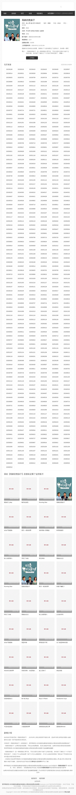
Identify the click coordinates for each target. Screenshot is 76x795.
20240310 (21, 98)
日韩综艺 (38, 23)
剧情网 (39, 761)
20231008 (44, 81)
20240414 (9, 102)
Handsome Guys (62, 698)
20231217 (21, 90)
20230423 (44, 69)
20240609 (32, 106)
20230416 (32, 69)
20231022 (67, 81)
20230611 (55, 73)
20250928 (21, 151)
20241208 (32, 122)
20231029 (9, 85)
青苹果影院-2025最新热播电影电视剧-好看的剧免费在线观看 (20, 784)
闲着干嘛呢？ (61, 586)
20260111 (44, 159)
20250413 (21, 135)
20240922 (44, 114)
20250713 (32, 143)
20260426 (55, 463)
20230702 (21, 77)
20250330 (67, 131)
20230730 (67, 77)
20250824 (32, 147)
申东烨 (28, 31)
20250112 (9, 127)
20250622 (67, 139)
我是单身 (24, 642)
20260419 (44, 463)
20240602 (21, 106)
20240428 (32, 102)
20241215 (44, 122)
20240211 (44, 94)
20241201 (21, 122)
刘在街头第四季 (9, 670)
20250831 (44, 147)
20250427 (44, 135)
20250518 (9, 139)
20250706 (21, 143)
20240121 (9, 94)
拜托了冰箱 (25, 558)
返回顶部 (42, 778)
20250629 (9, 143)
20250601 (32, 139)
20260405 (21, 463)
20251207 (55, 155)
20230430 (55, 69)
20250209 (55, 127)
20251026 (67, 151)
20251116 (32, 155)
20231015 (55, 81)
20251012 (44, 151)
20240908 (21, 114)
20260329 (9, 463)
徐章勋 (33, 31)
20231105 (21, 85)
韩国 (49, 23)
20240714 (21, 110)
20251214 (67, 155)
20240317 (32, 98)
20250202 (44, 127)
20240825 (67, 110)
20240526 (9, 106)
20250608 (44, 139)
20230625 (9, 77)
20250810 (9, 147)
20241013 (9, 118)
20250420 (32, 135)
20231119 (44, 85)
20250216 (67, 127)
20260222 (55, 258)
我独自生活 (60, 558)
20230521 (21, 73)
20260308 (9, 262)
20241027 (32, 118)
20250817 (21, 147)
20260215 (44, 258)
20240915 (32, 114)
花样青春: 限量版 (44, 530)
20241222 (55, 122)
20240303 (9, 98)
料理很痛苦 (60, 530)
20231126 (55, 85)
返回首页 (34, 778)
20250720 (44, 143)
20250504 (55, 135)
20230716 (44, 77)
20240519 (67, 102)
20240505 (44, 102)
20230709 (32, 77)
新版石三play (8, 502)
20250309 (32, 131)
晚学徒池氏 (25, 502)
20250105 (67, 122)
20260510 (9, 467)
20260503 (67, 463)
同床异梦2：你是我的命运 (30, 670)
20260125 (67, 159)
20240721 (32, 110)
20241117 (67, 118)
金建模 (42, 31)
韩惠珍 (37, 31)
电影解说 (40, 13)
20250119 (21, 127)
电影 (5, 13)
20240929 (55, 114)
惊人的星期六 (8, 558)
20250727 (55, 143)
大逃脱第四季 (26, 726)
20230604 (44, 73)
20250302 (21, 131)
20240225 (67, 94)
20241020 (21, 118)
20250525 (21, 139)
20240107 (55, 90)
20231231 (44, 90)
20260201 (9, 163)
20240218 (55, 94)
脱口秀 (33, 23)
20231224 (32, 90)
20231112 (32, 85)
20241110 (55, 118)
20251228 (21, 159)
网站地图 (67, 792)
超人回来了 (42, 670)
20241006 (67, 114)
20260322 (44, 360)
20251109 (21, 155)
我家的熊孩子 (61, 502)
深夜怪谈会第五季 (44, 726)
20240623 (55, 106)
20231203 (67, 85)
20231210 (9, 90)
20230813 (21, 81)
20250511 (67, 135)
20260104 (32, 159)
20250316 (44, 131)
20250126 (32, 127)
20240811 (44, 110)
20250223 (9, 131)
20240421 (21, 102)
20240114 (67, 90)
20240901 (9, 114)
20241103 (44, 118)
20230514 (9, 73)
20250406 (9, 135)
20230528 (32, 73)
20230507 (67, 69)
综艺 (22, 13)
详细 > (61, 53)
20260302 (67, 258)
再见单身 (42, 558)
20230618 (67, 73)
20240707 (9, 110)
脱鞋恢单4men (61, 726)
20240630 (67, 106)
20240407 (67, 98)
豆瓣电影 (33, 761)
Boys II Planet (43, 698)
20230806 (9, 81)
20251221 (9, 159)
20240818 (55, 110)
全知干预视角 (8, 530)
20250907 (55, 147)
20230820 (32, 81)
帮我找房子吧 (43, 642)
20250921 (9, 151)
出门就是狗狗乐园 (62, 642)
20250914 (67, 147)
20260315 (21, 262)
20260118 (55, 159)
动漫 (30, 13)
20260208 (32, 258)
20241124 (9, 122)
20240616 (44, 106)
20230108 (9, 69)
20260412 (32, 463)
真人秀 (28, 23)
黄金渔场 (59, 670)
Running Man (43, 502)
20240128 (21, 94)
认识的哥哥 (60, 614)
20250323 (55, 131)
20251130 (44, 155)
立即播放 (32, 58)
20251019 (55, 151)
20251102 (9, 155)
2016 (59, 23)
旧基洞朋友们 (8, 698)
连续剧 (13, 13)
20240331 (55, 98)
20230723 (55, 77)
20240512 (55, 102)
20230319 (21, 69)
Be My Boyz (25, 698)
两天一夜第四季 (26, 530)
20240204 (32, 94)
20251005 (32, 151)
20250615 (55, 139)
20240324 (44, 98)
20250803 (67, 143)
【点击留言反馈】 (48, 748)
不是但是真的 (8, 726)
